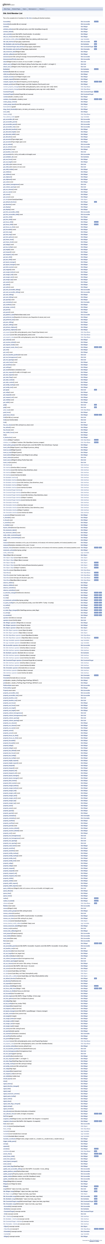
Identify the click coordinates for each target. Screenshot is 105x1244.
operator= (6, 618)
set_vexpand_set (8, 1073)
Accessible (6, 21)
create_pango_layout (9, 104)
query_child (6, 888)
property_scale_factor (9, 845)
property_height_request (10, 760)
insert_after (6, 447)
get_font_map (7, 232)
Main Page (7, 9)
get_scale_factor (8, 362)
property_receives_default (10, 828)
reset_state (6, 938)
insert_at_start (7, 452)
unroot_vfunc (7, 1154)
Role (4, 941)
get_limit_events (8, 267)
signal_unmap (7, 1106)
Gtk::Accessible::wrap (9, 1196)
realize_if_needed (8, 901)
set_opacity (6, 1031)
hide (4, 435)
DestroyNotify (7, 107)
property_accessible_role (10, 693)
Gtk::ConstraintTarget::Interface (12, 490)
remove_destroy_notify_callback (12, 923)
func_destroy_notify (9, 117)
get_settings (7, 367)
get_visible (6, 400)
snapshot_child (7, 1118)
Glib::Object (84, 107)
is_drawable (6, 517)
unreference (6, 1151)
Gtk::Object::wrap (8, 1194)
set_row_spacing (8, 1053)
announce (6, 56)
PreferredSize (7, 688)
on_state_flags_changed (10, 610)
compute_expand (8, 79)
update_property (8, 1174)
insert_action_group (9, 445)
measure (5, 542)
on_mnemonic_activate (10, 600)
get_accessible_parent (9, 122)
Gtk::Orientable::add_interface (12, 49)
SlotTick (5, 1116)
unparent (6, 1146)
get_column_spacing (9, 187)
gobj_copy (6, 410)
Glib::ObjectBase (85, 86)
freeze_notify (7, 114)
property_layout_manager (10, 775)
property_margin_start (9, 795)
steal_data (6, 1126)
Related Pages (16, 9)
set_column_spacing (9, 961)
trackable (6, 1131)
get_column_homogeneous (11, 184)
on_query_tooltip (8, 602)
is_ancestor (6, 515)
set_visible (6, 1076)
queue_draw (6, 893)
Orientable (6, 675)
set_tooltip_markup (8, 1063)
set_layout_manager (9, 1011)
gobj (4, 405)
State (4, 1124)
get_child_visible (8, 169)
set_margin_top (7, 1026)
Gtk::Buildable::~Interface (10, 1219)
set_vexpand (7, 1071)
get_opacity (6, 299)
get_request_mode (8, 344)
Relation (5, 906)
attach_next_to (7, 64)
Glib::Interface (85, 465)
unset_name (6, 1164)
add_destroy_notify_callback (11, 39)
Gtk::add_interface (8, 41)
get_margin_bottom (9, 272)
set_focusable (7, 993)
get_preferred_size (8, 317)
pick (4, 680)
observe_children (8, 582)
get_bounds (6, 154)
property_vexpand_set (9, 873)
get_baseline (7, 149)
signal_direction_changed (10, 1086)
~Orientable (6, 1231)
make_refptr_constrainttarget (11, 535)
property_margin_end (9, 790)
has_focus (6, 430)
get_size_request (8, 372)
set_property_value (8, 1043)
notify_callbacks (8, 552)
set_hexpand (7, 1006)
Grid (4, 417)
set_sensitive (7, 1056)
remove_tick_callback (9, 931)
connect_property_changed (11, 86)
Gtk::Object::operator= (9, 628)
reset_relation (7, 936)
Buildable (6, 69)
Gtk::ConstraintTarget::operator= (12, 660)
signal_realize (7, 1098)
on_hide (5, 595)
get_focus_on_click (8, 227)
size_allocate (7, 1111)
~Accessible (7, 1206)
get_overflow (7, 304)
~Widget (5, 1236)
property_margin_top (9, 800)
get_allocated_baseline (10, 129)
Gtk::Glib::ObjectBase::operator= (12, 635)
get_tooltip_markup (9, 385)
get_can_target (7, 162)
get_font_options (8, 237)
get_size (5, 370)
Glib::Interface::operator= (10, 670)
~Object (5, 1226)
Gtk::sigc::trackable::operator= (11, 640)
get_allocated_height (9, 132)
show (4, 1081)
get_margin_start (8, 277)
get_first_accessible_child (10, 212)
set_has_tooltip (7, 1003)
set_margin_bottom (9, 1018)
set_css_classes (8, 963)
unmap (5, 1144)
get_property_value (8, 337)
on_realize (6, 605)
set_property (7, 1041)
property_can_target (9, 708)
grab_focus (6, 412)
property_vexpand (8, 868)
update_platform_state (9, 1171)
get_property (7, 332)
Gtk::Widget (84, 26)
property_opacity (8, 810)
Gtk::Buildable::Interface (10, 477)
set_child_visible (8, 956)
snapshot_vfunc (7, 1121)
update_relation (7, 1176)
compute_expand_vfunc (10, 81)
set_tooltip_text (7, 1066)
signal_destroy (7, 1083)
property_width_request (10, 883)
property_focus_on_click (10, 735)
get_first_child (7, 217)
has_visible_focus (8, 432)
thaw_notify (6, 1129)
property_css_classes (9, 723)
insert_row (6, 462)
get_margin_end (8, 274)
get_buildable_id (8, 157)
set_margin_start (8, 1023)
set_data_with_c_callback (10, 976)
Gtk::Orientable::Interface (10, 502)
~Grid (5, 1214)
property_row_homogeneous (11, 835)
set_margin (6, 1016)
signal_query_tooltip (9, 1096)
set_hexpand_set (8, 1008)
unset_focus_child (8, 1156)
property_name (7, 805)
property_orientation (9, 815)
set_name (6, 1028)
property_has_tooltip (9, 755)
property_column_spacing (10, 718)
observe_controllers (9, 587)
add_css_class (7, 36)
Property (5, 690)
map (4, 540)
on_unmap (6, 613)
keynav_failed (7, 527)
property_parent (8, 825)
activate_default (8, 31)
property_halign (7, 745)
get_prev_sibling (8, 322)
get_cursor (6, 194)
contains (5, 97)
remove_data (7, 921)
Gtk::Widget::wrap (8, 1191)
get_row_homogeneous (10, 357)
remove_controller (8, 916)
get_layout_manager (9, 262)
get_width (6, 402)
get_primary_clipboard (9, 327)
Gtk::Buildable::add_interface (11, 44)
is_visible (6, 525)
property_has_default (9, 750)
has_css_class (7, 425)
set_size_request (8, 1058)
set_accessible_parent (9, 946)
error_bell (6, 112)
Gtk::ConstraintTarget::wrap (11, 1201)
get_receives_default (9, 342)
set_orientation (7, 1033)
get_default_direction (9, 202)
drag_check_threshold (9, 109)
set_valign (6, 1068)
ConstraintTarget (8, 91)
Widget (5, 1181)
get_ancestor (7, 139)
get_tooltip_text (7, 387)
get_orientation (7, 302)
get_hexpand (7, 252)
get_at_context (7, 144)
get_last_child (7, 257)
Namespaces (33, 9)
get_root (5, 349)
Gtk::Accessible (85, 21)
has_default (6, 427)
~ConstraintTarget (8, 1211)
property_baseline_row (9, 698)
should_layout (7, 1078)
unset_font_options (8, 1159)
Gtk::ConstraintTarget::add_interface (14, 46)
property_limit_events (9, 780)
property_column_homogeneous (12, 713)
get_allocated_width (9, 134)
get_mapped (6, 269)
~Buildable (6, 1209)
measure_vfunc (7, 547)
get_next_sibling (8, 294)
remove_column (8, 913)
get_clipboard (7, 177)
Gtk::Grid (29, 18)
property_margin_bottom (10, 785)
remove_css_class (8, 918)
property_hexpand (8, 765)
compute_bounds (8, 76)
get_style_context (8, 380)
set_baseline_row (8, 948)
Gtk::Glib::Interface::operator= (11, 648)
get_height (6, 249)
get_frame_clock (8, 239)
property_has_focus (9, 753)
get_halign (6, 244)
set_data (5, 971)
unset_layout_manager (9, 1161)
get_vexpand (7, 395)
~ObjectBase (7, 1229)
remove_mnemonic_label (10, 926)
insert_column (7, 457)
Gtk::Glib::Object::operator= (11, 630)
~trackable (6, 1234)
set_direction (7, 981)
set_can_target (7, 953)
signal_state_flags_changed (11, 1103)
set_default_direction (9, 978)
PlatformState (7, 685)
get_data (5, 199)
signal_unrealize (8, 1108)
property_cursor (8, 730)
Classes (42, 9)
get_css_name (7, 192)
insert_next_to (7, 460)
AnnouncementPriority (9, 59)
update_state (7, 1179)
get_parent (6, 309)
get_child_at (6, 164)
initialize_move (7, 442)
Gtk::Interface (7, 465)
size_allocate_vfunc (9, 1113)
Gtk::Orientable (85, 49)
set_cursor (6, 966)
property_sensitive (8, 848)
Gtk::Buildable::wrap (9, 1199)
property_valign (7, 863)
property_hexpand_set (9, 770)
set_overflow (7, 1036)
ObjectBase (6, 570)
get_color (6, 182)
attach (5, 61)
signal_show (6, 1101)
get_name (6, 282)
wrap (4, 1189)
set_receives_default (9, 1046)
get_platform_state (8, 314)
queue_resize (7, 896)
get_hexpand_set (8, 254)
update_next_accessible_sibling (12, 1169)
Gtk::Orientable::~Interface (11, 1224)
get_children (6, 172)
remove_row (6, 928)
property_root (7, 833)
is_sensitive (6, 522)
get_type (5, 390)
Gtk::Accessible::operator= (11, 645)
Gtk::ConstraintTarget (87, 46)
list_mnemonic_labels (9, 530)
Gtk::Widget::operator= (10, 623)
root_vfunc (6, 943)
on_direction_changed (9, 592)
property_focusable (9, 740)
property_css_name (9, 728)
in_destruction (7, 437)
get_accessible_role (9, 127)
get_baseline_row (8, 152)
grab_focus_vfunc (8, 415)
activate (5, 26)
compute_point (7, 84)
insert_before (7, 455)
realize (5, 898)
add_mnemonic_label (9, 51)
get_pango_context (8, 307)
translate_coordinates (9, 1139)
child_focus (6, 74)
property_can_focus (9, 703)
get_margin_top (7, 279)
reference (6, 903)
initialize (5, 440)
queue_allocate (7, 891)
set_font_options (8, 998)
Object (5, 555)
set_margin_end (7, 1021)
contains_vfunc (7, 99)
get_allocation (7, 137)
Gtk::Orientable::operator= (11, 668)
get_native (6, 284)
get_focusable (7, 229)
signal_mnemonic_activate (11, 1093)
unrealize (6, 1149)
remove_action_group (9, 911)
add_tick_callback (8, 54)
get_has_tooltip (7, 247)
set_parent (6, 1038)
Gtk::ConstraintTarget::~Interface (12, 1221)
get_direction (7, 204)
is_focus (5, 520)
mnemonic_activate (9, 550)
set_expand (6, 983)
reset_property (7, 933)
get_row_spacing (8, 360)
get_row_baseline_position (11, 355)
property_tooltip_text (9, 858)
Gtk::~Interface (7, 1216)
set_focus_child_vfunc (9, 988)
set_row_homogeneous (10, 1051)
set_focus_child (7, 986)
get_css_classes (8, 189)
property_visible (8, 878)
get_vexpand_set (8, 397)
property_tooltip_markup (10, 853)
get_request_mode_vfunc (10, 347)
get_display (6, 207)
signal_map (6, 1091)
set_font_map (7, 996)
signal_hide (6, 1088)
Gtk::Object (84, 555)
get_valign (6, 392)
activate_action (7, 29)
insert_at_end (7, 450)
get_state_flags (7, 377)
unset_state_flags (8, 1166)
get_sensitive (7, 365)
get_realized (6, 339)
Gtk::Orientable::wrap (9, 1204)
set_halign (6, 1001)
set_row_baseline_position (11, 1048)
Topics (24, 9)
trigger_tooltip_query (9, 1141)
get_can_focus (7, 159)
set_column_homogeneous (11, 958)
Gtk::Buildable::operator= (10, 653)
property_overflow (8, 820)
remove (5, 908)
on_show (5, 608)
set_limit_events (8, 1013)
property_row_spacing (9, 840)
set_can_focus (7, 951)
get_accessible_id (8, 119)
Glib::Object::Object (8, 557)
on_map (5, 597)
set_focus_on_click (8, 991)
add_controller (7, 34)
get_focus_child (7, 222)
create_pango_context (9, 102)
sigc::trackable (85, 39)
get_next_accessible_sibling (11, 289)
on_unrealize (7, 615)
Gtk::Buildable (85, 44)
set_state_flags (7, 1061)
